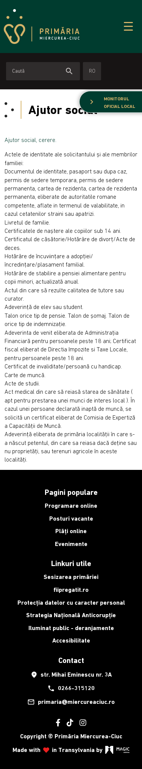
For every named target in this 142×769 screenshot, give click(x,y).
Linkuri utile (71, 563)
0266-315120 (71, 688)
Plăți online (71, 531)
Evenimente (71, 544)
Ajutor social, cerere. (30, 139)
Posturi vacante (71, 518)
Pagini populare (71, 492)
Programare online (71, 505)
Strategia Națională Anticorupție (71, 615)
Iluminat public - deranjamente (71, 628)
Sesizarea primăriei (71, 576)
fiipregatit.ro (71, 589)
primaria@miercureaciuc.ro (71, 702)
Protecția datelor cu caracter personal (71, 602)
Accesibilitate (71, 640)
